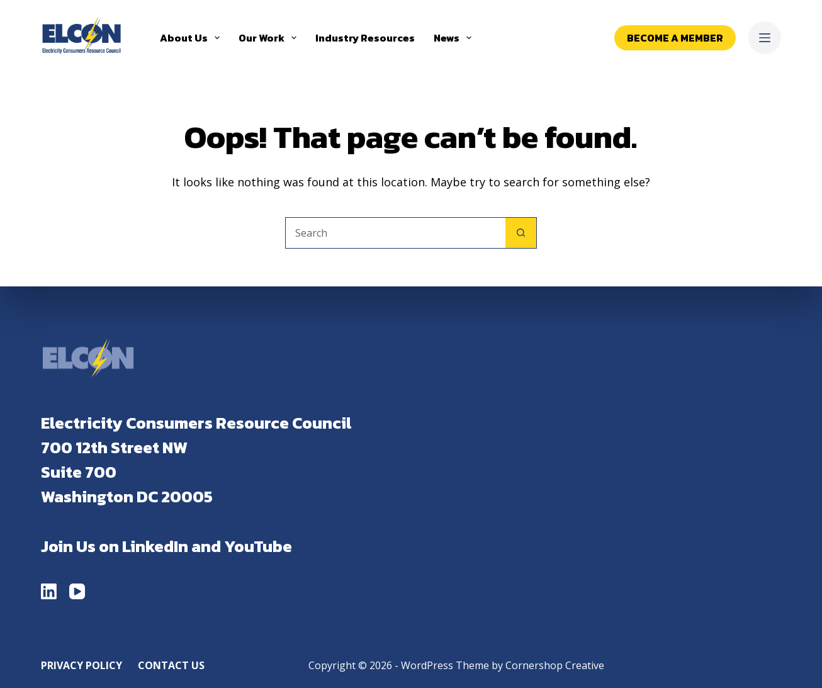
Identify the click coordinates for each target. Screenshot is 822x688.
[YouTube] (77, 591)
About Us (192, 37)
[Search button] (521, 233)
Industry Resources (365, 37)
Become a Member (675, 37)
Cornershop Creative (554, 665)
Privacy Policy (81, 665)
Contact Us (171, 665)
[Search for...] (395, 233)
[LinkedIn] (49, 591)
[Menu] (764, 37)
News (455, 37)
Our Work (270, 37)
